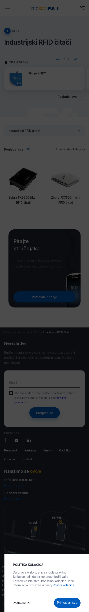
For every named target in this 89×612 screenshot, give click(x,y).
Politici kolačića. (64, 585)
